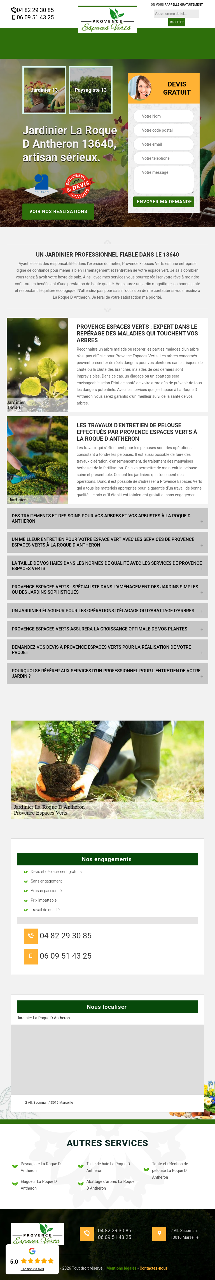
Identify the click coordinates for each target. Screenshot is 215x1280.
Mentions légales (121, 1268)
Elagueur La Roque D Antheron (34, 1184)
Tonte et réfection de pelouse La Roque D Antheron (166, 1171)
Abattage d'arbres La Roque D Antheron (106, 1184)
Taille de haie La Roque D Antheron (104, 1167)
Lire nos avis (32, 1269)
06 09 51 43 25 (32, 17)
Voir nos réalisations (58, 211)
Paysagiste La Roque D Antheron (36, 1167)
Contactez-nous (154, 1268)
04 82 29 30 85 (32, 10)
